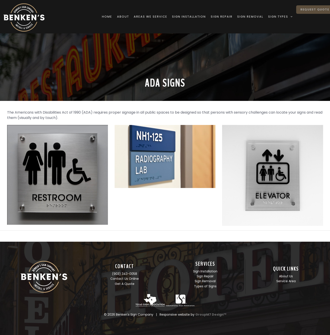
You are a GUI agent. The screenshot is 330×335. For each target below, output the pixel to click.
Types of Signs (205, 286)
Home (96, 16)
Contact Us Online (124, 278)
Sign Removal (239, 16)
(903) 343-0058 (124, 274)
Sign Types (267, 16)
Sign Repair (210, 16)
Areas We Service (139, 16)
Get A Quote (124, 284)
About (112, 16)
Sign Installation (178, 16)
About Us (286, 276)
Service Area (286, 281)
